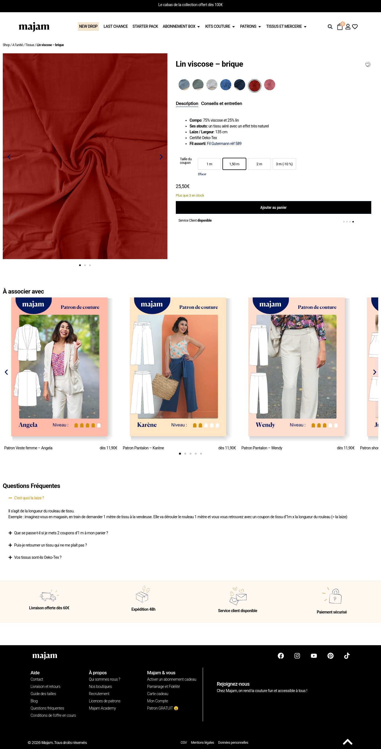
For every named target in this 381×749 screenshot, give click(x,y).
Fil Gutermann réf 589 (224, 143)
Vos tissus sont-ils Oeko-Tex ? (37, 557)
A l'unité (17, 45)
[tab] (187, 104)
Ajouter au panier (273, 207)
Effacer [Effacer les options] (202, 174)
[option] (209, 163)
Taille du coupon (186, 160)
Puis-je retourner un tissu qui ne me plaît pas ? (50, 545)
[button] (330, 26)
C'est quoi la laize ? (29, 498)
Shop (6, 45)
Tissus (29, 45)
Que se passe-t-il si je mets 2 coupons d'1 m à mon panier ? (61, 533)
